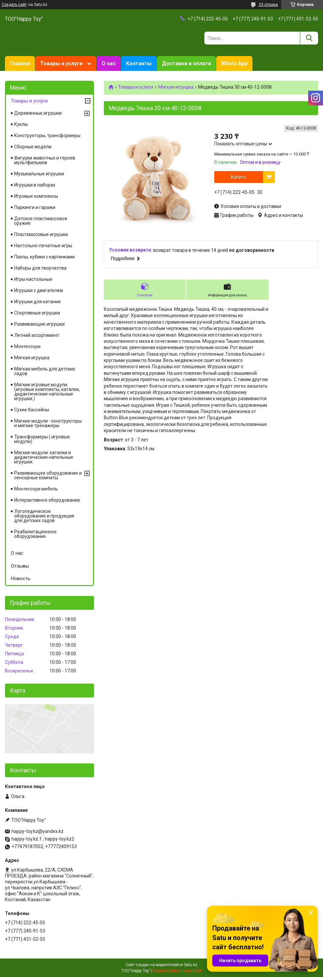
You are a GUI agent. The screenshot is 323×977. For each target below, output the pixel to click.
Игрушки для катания (37, 301)
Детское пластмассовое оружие (40, 221)
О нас (109, 63)
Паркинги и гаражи (34, 207)
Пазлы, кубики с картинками (44, 256)
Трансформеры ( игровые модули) (42, 439)
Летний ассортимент (36, 335)
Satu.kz (190, 964)
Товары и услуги (61, 63)
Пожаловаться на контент (177, 970)
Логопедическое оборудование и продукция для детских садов (44, 516)
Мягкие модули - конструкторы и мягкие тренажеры (48, 423)
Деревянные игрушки (38, 113)
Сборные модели (32, 146)
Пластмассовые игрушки (41, 234)
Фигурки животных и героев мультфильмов (44, 160)
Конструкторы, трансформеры (47, 135)
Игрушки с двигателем (38, 290)
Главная (20, 63)
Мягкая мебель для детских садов (44, 371)
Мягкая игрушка (175, 87)
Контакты (139, 63)
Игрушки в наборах (34, 185)
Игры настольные (33, 279)
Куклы (21, 124)
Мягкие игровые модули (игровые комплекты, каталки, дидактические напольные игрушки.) (47, 391)
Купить (239, 177)
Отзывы (20, 566)
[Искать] (309, 38)
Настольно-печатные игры (43, 245)
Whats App (234, 63)
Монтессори (27, 346)
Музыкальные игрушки (39, 173)
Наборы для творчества (40, 268)
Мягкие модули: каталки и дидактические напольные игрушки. (43, 457)
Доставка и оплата (186, 63)
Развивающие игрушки (39, 324)
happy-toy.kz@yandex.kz (38, 831)
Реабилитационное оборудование (35, 534)
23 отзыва (268, 4)
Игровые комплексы (36, 196)
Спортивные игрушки (37, 312)
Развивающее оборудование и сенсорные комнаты (48, 475)
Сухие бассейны (31, 409)
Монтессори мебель (36, 488)
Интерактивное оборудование (47, 500)
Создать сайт (14, 4)
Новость (20, 578)
